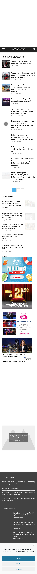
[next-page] (22, 190)
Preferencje (18, 569)
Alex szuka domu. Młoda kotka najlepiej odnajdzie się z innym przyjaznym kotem (18, 483)
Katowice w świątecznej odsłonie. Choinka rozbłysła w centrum (22, 149)
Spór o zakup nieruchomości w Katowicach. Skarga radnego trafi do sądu (23, 534)
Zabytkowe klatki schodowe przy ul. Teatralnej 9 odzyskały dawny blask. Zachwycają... (12, 215)
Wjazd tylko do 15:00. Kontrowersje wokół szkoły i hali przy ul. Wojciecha (18, 499)
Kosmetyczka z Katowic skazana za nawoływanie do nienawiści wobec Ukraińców (18, 493)
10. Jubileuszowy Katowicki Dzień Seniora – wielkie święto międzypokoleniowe (22, 111)
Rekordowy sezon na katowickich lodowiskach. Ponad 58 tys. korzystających (22, 137)
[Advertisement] (18, 4)
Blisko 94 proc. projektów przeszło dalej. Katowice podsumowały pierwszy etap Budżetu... (12, 226)
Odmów (18, 564)
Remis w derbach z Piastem (10, 488)
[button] (34, 546)
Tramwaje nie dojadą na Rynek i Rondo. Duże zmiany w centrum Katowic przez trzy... (23, 75)
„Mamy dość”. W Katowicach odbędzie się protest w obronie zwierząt (22, 63)
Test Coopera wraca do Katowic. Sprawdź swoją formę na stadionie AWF (12, 247)
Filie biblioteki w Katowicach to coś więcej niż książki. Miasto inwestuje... (12, 236)
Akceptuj (18, 558)
